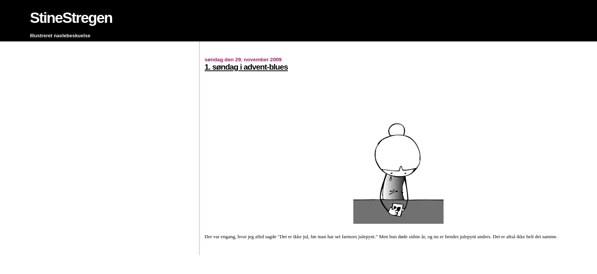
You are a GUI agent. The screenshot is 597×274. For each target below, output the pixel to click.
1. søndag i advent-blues (246, 66)
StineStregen (71, 18)
